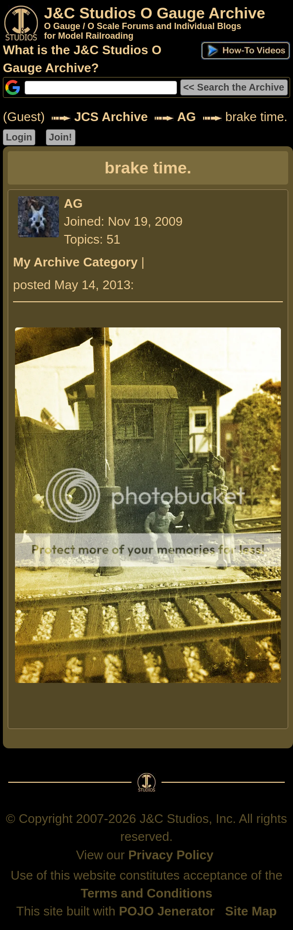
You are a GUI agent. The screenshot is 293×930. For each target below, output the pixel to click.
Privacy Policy (170, 855)
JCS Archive (110, 116)
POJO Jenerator (167, 911)
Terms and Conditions (147, 893)
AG (186, 116)
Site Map (251, 911)
